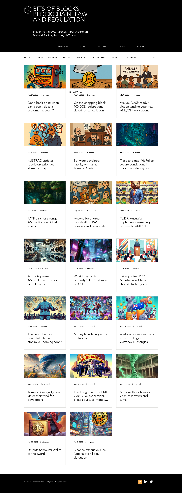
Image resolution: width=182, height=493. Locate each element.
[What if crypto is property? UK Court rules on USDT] (91, 250)
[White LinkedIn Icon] (146, 482)
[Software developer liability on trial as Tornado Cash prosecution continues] (91, 134)
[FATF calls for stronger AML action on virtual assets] (45, 192)
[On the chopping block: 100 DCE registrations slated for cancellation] (91, 76)
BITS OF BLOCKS (56, 8)
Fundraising (131, 57)
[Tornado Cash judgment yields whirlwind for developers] (45, 366)
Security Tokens (98, 57)
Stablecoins (81, 57)
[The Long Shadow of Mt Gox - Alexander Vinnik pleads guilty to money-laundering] (91, 366)
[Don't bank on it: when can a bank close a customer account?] (45, 76)
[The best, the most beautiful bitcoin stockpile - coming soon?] (45, 308)
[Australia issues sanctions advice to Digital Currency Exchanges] (137, 308)
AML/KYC (67, 57)
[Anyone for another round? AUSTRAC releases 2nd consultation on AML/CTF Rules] (91, 192)
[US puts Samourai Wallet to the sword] (45, 424)
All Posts (27, 57)
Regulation (52, 57)
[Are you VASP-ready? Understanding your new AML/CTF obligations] (137, 76)
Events (40, 57)
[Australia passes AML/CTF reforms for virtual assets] (45, 250)
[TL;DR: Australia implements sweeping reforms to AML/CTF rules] (137, 192)
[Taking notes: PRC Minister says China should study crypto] (137, 250)
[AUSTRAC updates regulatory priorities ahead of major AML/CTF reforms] (45, 134)
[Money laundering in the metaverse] (91, 308)
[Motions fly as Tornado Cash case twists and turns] (137, 366)
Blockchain (115, 57)
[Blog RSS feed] (140, 482)
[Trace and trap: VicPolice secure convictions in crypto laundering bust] (137, 134)
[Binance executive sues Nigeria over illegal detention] (91, 424)
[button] (154, 57)
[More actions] (61, 95)
